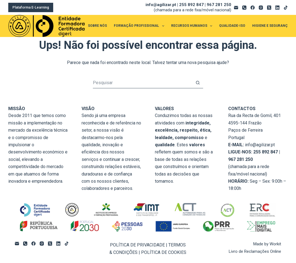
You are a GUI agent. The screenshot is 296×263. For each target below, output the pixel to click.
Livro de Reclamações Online (255, 251)
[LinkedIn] (277, 8)
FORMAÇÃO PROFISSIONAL (140, 26)
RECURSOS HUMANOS (192, 26)
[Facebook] (253, 8)
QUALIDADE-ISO (232, 26)
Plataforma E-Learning (30, 7)
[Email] (236, 8)
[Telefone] (244, 8)
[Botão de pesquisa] (197, 82)
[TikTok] (286, 8)
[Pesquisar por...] (142, 82)
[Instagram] (261, 8)
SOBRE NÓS (97, 26)
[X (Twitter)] (269, 8)
